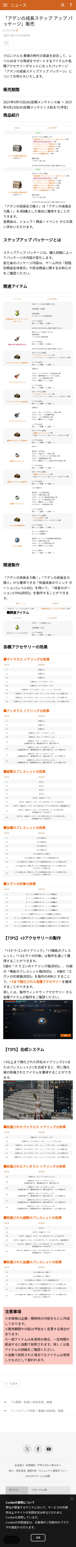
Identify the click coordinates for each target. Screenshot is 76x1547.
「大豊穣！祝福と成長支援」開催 (31, 1402)
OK (38, 1538)
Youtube (48, 1449)
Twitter (27, 1449)
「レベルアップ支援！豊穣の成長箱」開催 (36, 1411)
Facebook (38, 1449)
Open (5, 6)
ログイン (62, 5)
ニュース (19, 5)
